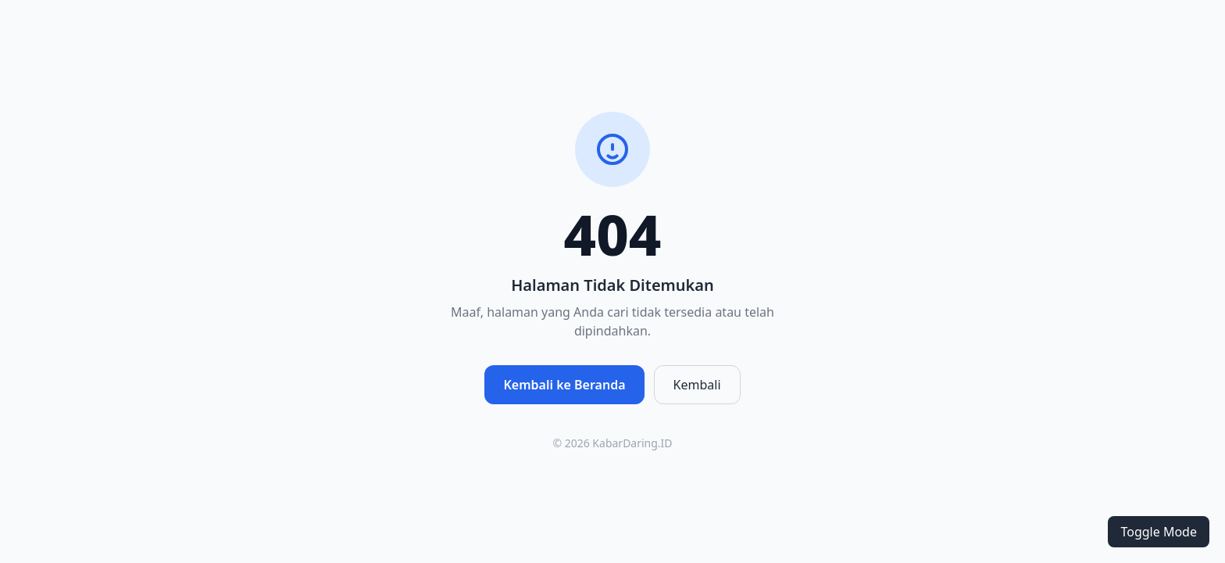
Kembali (697, 384)
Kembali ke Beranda (564, 384)
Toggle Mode (1158, 531)
